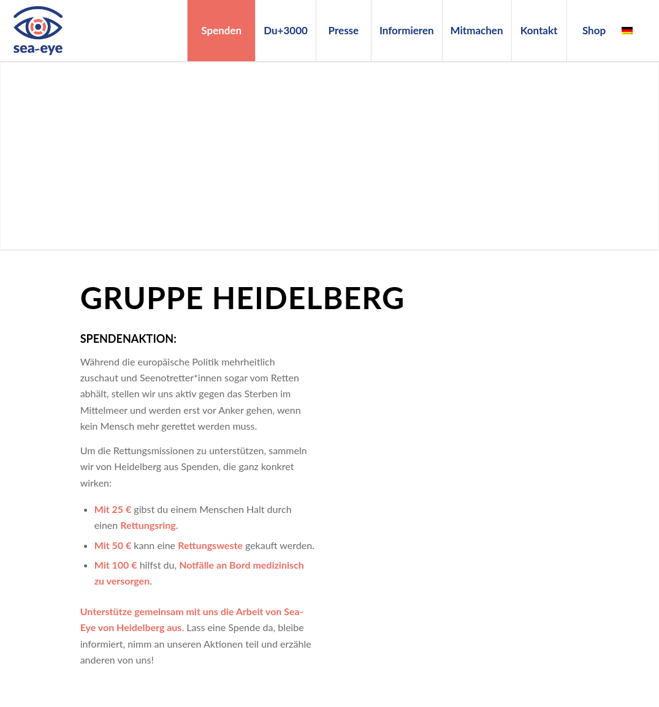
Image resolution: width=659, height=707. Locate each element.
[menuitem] (221, 30)
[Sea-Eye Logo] (38, 30)
